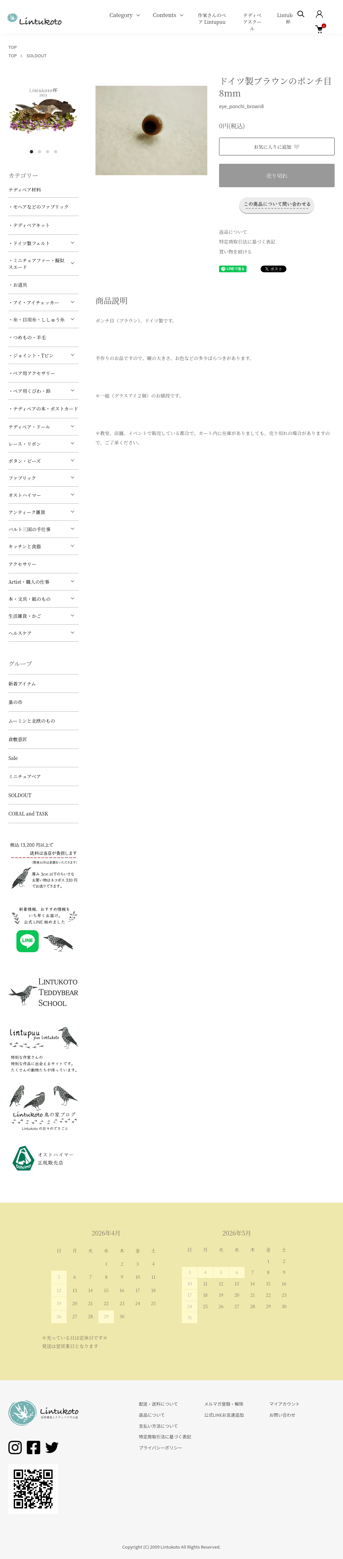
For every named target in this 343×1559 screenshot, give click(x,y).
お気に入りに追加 (277, 146)
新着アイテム (22, 683)
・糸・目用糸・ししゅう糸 (36, 319)
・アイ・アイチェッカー (33, 302)
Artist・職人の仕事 (28, 581)
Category (121, 15)
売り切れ (276, 176)
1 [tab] (31, 151)
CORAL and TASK (28, 813)
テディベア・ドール (29, 426)
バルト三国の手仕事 (29, 529)
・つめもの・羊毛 (27, 337)
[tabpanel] (43, 110)
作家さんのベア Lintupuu (212, 18)
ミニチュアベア (24, 776)
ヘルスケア (20, 633)
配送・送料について (158, 1404)
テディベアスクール (252, 22)
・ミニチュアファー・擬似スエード (36, 263)
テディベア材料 (24, 189)
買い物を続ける (235, 251)
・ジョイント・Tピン (31, 355)
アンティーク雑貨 (26, 512)
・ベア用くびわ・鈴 (29, 390)
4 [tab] (55, 151)
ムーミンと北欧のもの (31, 720)
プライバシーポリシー (161, 1447)
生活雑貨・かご (24, 616)
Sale (13, 758)
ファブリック (22, 478)
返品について (233, 231)
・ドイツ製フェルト (29, 243)
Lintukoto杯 (288, 18)
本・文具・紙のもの (29, 598)
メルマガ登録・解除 (223, 1404)
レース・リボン (24, 443)
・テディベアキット (29, 225)
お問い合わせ (282, 1415)
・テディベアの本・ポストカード (43, 408)
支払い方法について (158, 1426)
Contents (164, 15)
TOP (12, 47)
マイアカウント (284, 1404)
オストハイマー (24, 495)
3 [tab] (47, 151)
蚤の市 (15, 702)
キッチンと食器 (24, 546)
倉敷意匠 (17, 739)
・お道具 (17, 284)
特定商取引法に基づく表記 (247, 241)
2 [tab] (39, 151)
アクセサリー (22, 564)
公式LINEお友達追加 (224, 1415)
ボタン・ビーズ (24, 460)
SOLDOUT (36, 55)
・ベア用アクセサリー (31, 373)
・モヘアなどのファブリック (38, 206)
